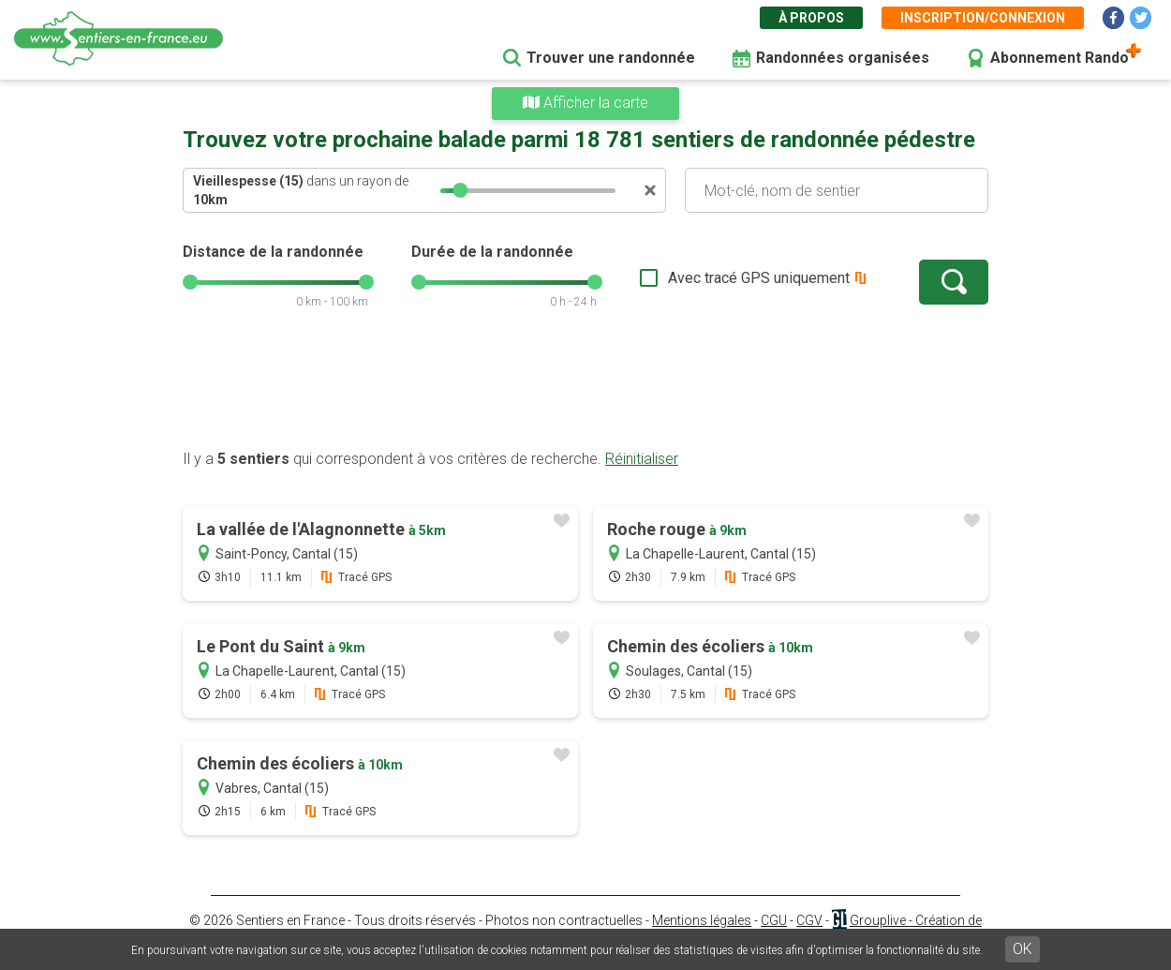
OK (1022, 949)
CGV (809, 920)
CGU (774, 920)
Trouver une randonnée (610, 58)
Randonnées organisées (842, 58)
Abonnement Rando (1059, 58)
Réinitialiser (641, 459)
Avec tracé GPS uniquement (759, 278)
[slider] (459, 190)
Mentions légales (701, 920)
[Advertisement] (585, 389)
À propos (811, 17)
